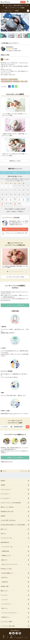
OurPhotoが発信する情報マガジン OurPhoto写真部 (15, 524)
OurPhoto (15, 630)
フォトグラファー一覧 (15, 538)
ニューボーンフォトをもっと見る (15, 276)
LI (20, 633)
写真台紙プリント (15, 617)
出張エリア (15, 533)
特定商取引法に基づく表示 (15, 511)
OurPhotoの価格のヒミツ (15, 573)
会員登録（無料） (5, 332)
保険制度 (15, 516)
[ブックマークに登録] (28, 11)
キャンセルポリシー (15, 498)
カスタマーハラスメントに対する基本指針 (15, 502)
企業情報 (15, 485)
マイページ (12, 413)
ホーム (3, 471)
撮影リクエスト (15, 590)
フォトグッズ (15, 595)
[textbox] (7, 426)
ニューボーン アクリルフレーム (15, 612)
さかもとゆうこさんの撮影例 (15, 94)
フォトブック (15, 599)
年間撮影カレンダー (15, 555)
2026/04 (15, 172)
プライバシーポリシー (15, 489)
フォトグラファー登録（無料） (15, 626)
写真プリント (15, 608)
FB (10, 633)
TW (13, 633)
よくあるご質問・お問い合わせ (15, 520)
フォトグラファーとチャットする (15, 229)
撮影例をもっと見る (15, 161)
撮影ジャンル (15, 529)
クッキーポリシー (15, 494)
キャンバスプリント (15, 604)
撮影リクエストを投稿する (15, 457)
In (16, 633)
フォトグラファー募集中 (15, 621)
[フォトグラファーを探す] (27, 426)
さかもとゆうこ (9, 46)
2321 (16, 48)
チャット (27, 179)
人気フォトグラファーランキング (15, 564)
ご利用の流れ (15, 582)
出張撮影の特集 (15, 551)
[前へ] (1, 35)
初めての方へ (15, 577)
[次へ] (29, 35)
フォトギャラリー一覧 (15, 546)
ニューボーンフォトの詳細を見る (15, 305)
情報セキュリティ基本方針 (15, 507)
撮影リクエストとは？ (7, 461)
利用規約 (15, 480)
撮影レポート (15, 560)
